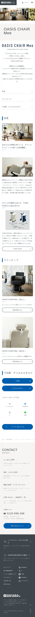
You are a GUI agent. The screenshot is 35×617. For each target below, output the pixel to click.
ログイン (25, 2)
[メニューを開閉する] (32, 2)
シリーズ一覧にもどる (15, 427)
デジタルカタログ (21, 388)
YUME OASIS (22, 249)
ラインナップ (17, 99)
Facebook (25, 404)
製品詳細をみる (22, 310)
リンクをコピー (10, 404)
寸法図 (23, 381)
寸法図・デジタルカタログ (17, 107)
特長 (17, 91)
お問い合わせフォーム (20, 526)
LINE (25, 413)
